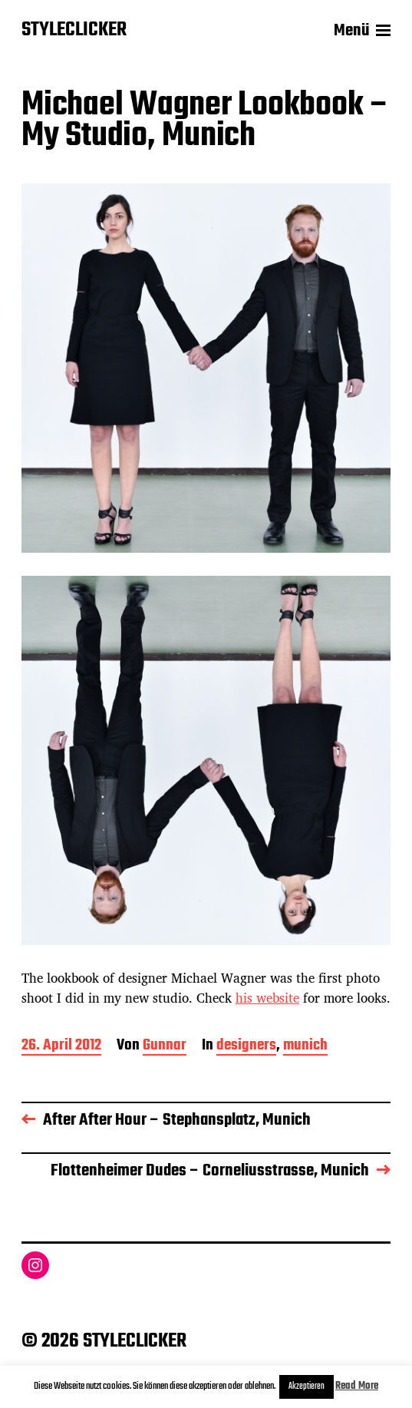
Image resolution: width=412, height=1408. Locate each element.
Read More (356, 1386)
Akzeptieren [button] (306, 1386)
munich (305, 1047)
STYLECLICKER (74, 30)
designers (246, 1047)
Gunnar (164, 1047)
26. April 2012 (61, 1047)
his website (267, 997)
